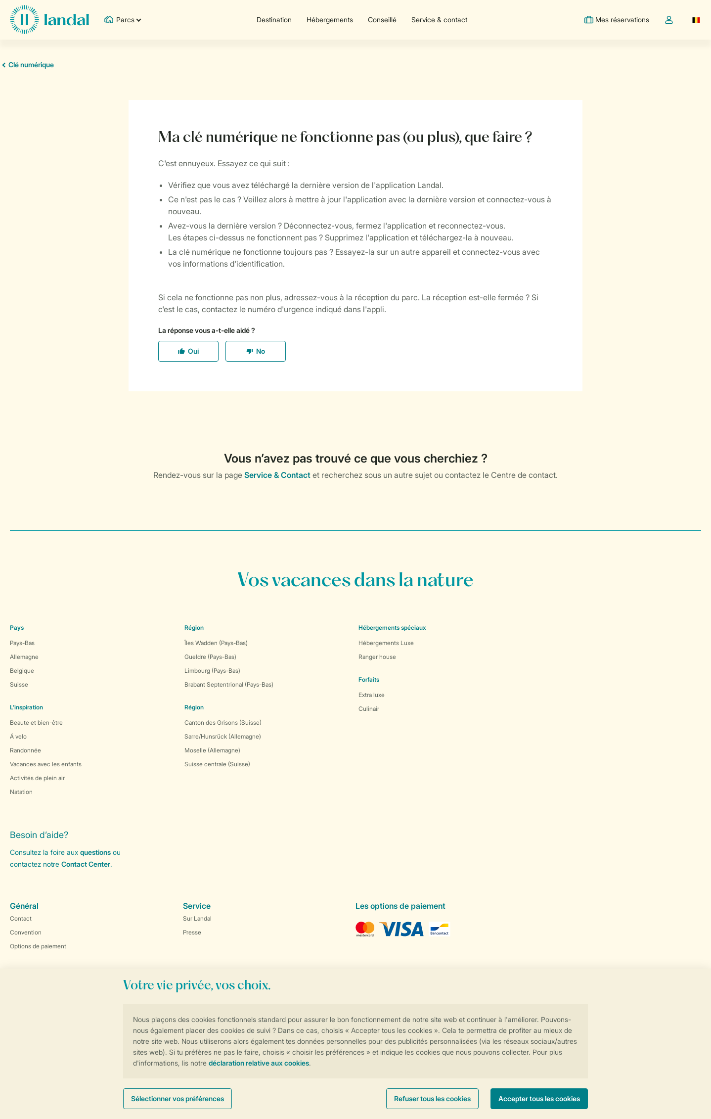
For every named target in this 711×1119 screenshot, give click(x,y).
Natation (21, 791)
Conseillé (382, 19)
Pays (17, 627)
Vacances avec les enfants (46, 764)
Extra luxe (371, 695)
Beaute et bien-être (36, 722)
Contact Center (85, 864)
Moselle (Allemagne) (212, 750)
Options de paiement (38, 946)
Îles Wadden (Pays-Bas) (216, 643)
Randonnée (25, 750)
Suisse (19, 684)
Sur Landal (197, 918)
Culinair (368, 708)
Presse (192, 932)
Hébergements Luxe (386, 643)
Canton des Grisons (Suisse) (223, 722)
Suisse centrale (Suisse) (217, 764)
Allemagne (24, 656)
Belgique (22, 670)
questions (95, 852)
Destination (274, 19)
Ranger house (377, 656)
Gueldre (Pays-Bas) (210, 656)
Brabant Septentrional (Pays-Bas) (228, 684)
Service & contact (439, 19)
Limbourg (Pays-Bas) (212, 670)
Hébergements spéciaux (392, 627)
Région (194, 627)
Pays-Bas (22, 643)
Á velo (18, 736)
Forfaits (368, 679)
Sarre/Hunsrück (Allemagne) (222, 736)
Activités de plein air (37, 778)
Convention (26, 932)
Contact (21, 918)
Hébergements (330, 19)
